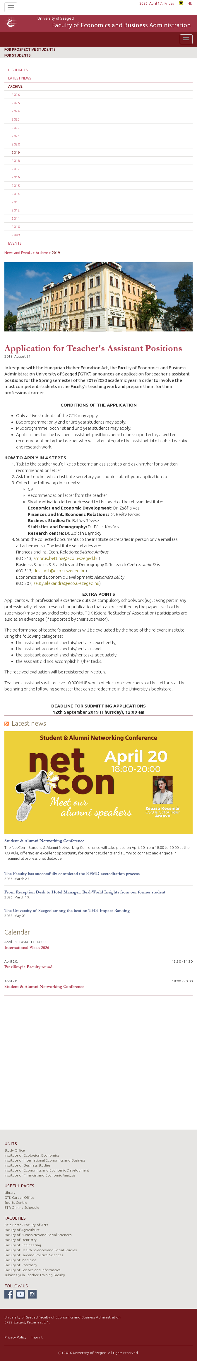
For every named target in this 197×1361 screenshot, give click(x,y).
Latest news (19, 78)
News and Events (18, 253)
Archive (15, 86)
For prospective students (30, 49)
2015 (16, 185)
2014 (16, 194)
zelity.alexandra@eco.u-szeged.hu (66, 583)
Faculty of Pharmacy (20, 1265)
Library (10, 1192)
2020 (16, 144)
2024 (16, 111)
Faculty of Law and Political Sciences (33, 1255)
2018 (16, 160)
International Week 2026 (26, 947)
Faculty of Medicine (20, 1260)
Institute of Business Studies (27, 1165)
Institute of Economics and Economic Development (46, 1170)
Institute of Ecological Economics (31, 1155)
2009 (16, 235)
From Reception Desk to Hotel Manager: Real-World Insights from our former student (84, 892)
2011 (16, 218)
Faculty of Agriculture (22, 1230)
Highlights (18, 70)
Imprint (37, 1337)
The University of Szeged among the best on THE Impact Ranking (67, 910)
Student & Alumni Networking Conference (44, 840)
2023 (16, 119)
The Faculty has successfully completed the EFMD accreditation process (72, 873)
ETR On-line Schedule (21, 1207)
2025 (16, 103)
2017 (16, 169)
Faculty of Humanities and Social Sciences (37, 1235)
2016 (16, 177)
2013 (16, 202)
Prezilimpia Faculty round (28, 966)
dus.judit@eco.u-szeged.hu (59, 570)
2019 (16, 152)
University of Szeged (114, 23)
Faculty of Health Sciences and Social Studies (40, 1250)
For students (17, 55)
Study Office (14, 1150)
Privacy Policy (15, 1337)
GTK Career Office (19, 1197)
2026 (16, 95)
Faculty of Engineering (22, 1245)
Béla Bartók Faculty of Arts (26, 1225)
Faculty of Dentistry (20, 1240)
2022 (16, 128)
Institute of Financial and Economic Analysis (39, 1175)
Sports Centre (15, 1202)
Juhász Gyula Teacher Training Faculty (34, 1275)
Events (14, 243)
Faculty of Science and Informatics (32, 1270)
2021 (16, 136)
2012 (16, 210)
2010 (16, 226)
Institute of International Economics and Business (44, 1160)
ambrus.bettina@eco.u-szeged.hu (66, 558)
